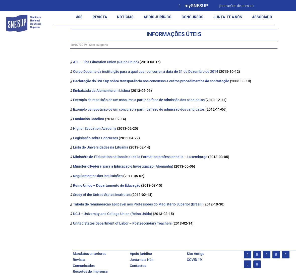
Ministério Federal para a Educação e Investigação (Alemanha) (123, 166)
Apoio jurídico (141, 254)
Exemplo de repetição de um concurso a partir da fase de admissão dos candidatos (139, 100)
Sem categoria (98, 45)
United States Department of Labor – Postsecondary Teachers (122, 223)
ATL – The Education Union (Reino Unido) (106, 62)
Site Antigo (195, 254)
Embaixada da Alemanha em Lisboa (102, 91)
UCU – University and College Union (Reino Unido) (113, 214)
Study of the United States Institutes (102, 195)
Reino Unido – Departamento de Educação (107, 185)
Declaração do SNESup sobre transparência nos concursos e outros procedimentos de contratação (151, 81)
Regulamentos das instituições (98, 176)
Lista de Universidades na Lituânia (101, 147)
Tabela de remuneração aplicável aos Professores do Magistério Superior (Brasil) (138, 204)
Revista (79, 260)
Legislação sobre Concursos (96, 138)
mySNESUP (196, 5)
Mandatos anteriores (89, 254)
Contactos (138, 266)
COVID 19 (194, 260)
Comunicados (84, 266)
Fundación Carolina (89, 119)
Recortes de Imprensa (90, 271)
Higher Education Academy (95, 128)
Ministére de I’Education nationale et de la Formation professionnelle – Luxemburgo (140, 157)
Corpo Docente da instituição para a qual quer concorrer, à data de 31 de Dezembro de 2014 (146, 71)
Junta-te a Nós (141, 260)
